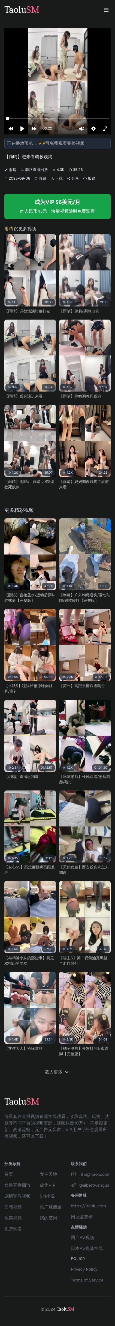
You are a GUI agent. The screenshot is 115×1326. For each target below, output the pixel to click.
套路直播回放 (34, 170)
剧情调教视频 (17, 1196)
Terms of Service (87, 1280)
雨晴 (10, 170)
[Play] (22, 128)
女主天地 (48, 1174)
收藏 (40, 178)
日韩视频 (13, 1207)
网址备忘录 (82, 1216)
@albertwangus (90, 1185)
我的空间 (48, 1217)
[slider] (57, 118)
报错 (89, 178)
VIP (41, 143)
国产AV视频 (82, 1237)
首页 (8, 1174)
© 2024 (48, 1309)
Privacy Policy (84, 1269)
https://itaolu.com (88, 1205)
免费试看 (13, 1228)
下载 (57, 178)
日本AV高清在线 (87, 1248)
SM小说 (47, 1196)
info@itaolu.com (91, 1174)
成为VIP (47, 1185)
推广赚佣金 (51, 1207)
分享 (73, 178)
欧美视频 (13, 1217)
